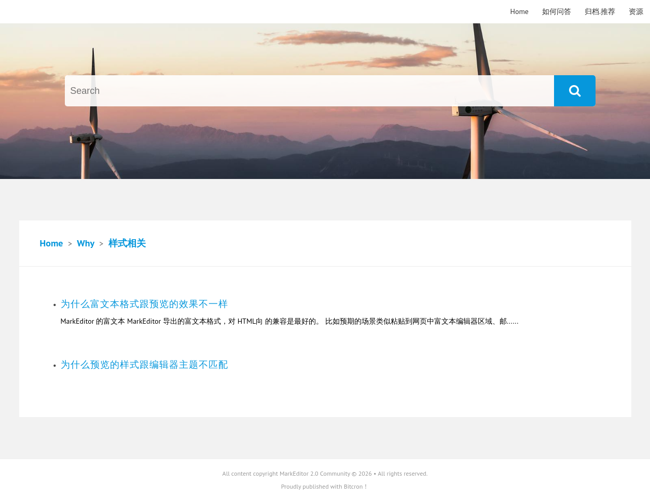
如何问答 (556, 11)
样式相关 (127, 243)
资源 (636, 11)
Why (85, 243)
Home (519, 11)
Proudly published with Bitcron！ (325, 486)
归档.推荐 (600, 11)
